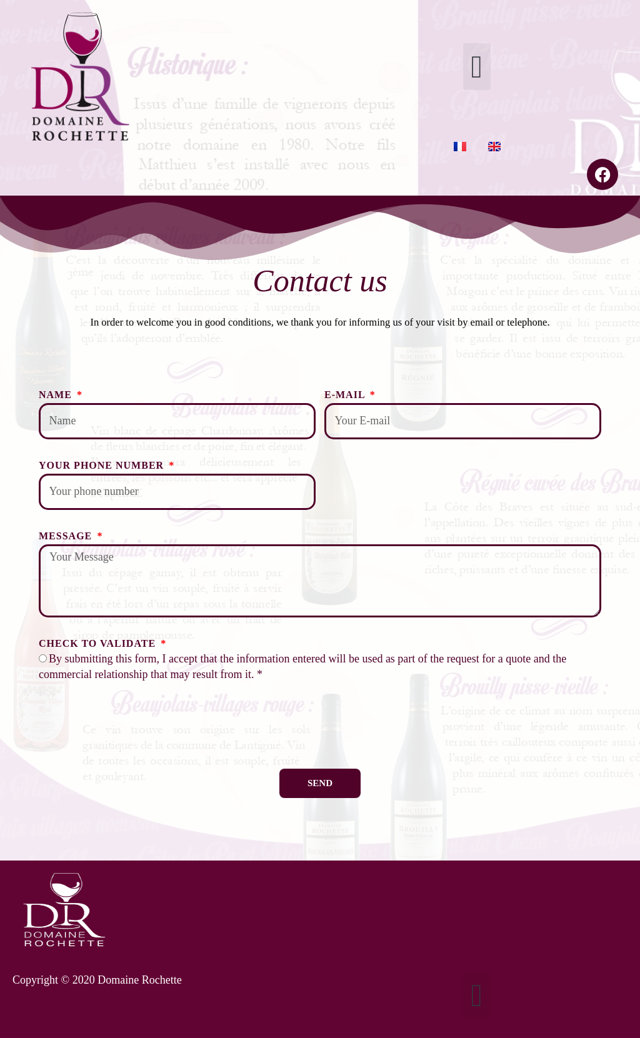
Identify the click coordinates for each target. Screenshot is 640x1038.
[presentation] (134, 725)
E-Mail (346, 394)
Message (67, 536)
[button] (476, 66)
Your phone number (103, 465)
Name (57, 394)
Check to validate (99, 643)
